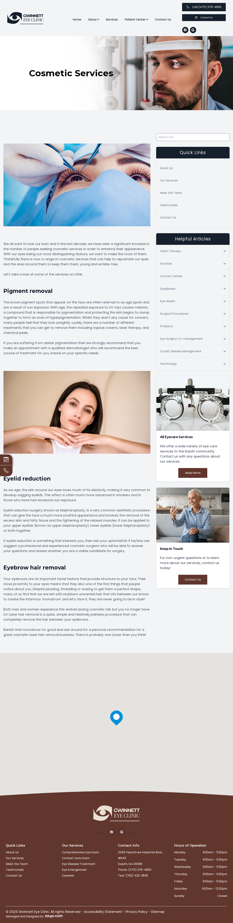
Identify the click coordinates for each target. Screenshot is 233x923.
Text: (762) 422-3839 (133, 875)
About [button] (93, 19)
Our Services (169, 180)
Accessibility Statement (103, 911)
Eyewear (68, 875)
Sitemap (158, 911)
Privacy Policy (136, 911)
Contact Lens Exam (76, 858)
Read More (193, 473)
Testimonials (169, 205)
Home (77, 19)
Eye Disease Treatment (78, 864)
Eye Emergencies (74, 870)
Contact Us (163, 19)
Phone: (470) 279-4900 (134, 870)
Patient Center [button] (136, 19)
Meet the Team (171, 193)
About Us (166, 168)
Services (112, 19)
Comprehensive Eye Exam (80, 852)
